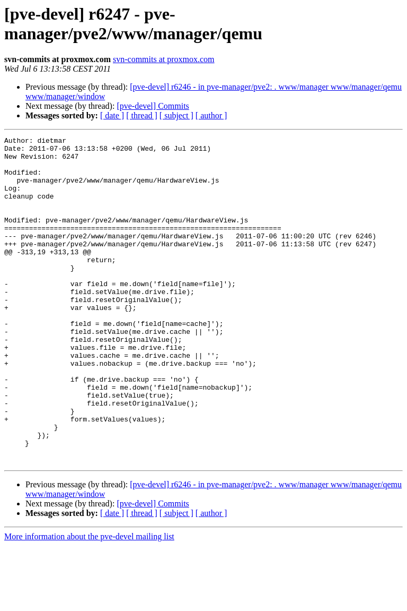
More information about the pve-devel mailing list (89, 601)
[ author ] (211, 115)
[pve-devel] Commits (153, 105)
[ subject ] (176, 115)
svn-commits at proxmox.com (164, 59)
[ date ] (112, 115)
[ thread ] (141, 115)
